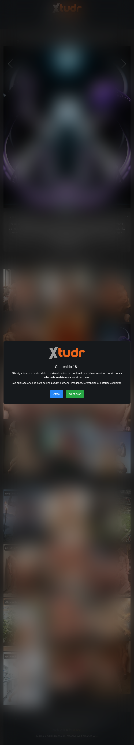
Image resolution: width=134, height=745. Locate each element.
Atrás (56, 393)
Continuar (75, 393)
